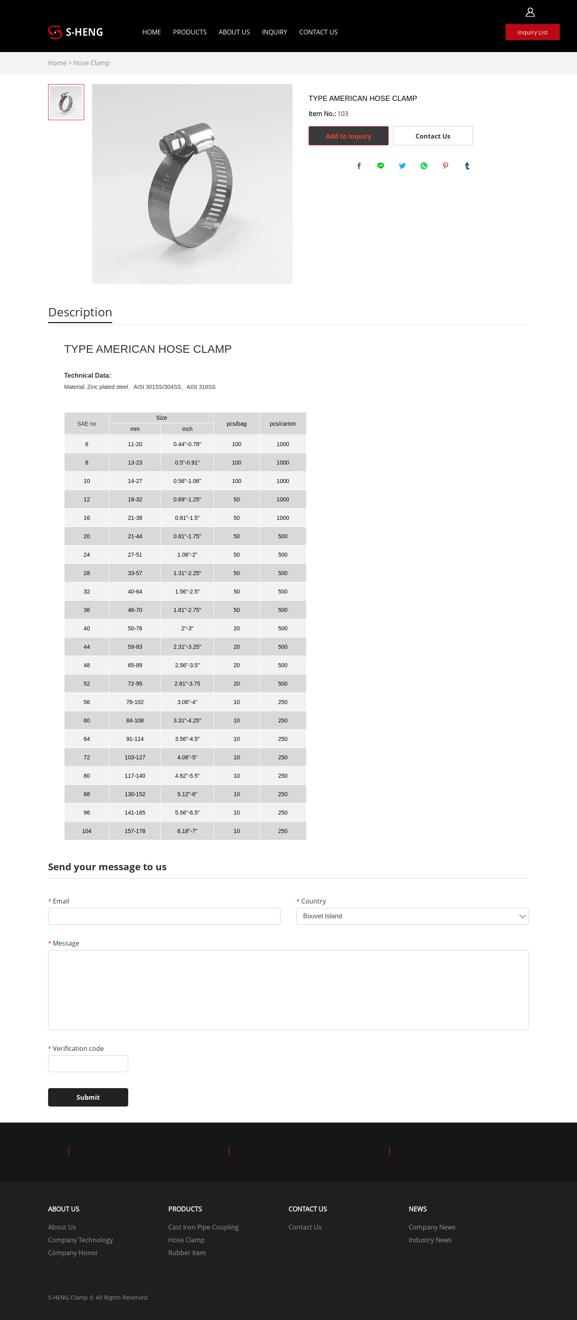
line (382, 167)
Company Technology (80, 1239)
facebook (361, 167)
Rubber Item (187, 1252)
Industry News (430, 1239)
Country (311, 901)
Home (151, 32)
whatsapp (426, 167)
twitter (404, 167)
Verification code (76, 1048)
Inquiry (274, 32)
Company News (432, 1227)
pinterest (447, 167)
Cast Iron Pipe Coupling (203, 1227)
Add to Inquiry (348, 136)
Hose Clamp (91, 62)
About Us (234, 32)
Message (63, 943)
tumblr (469, 167)
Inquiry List (533, 32)
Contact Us (318, 32)
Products (190, 32)
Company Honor (73, 1252)
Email (58, 901)
